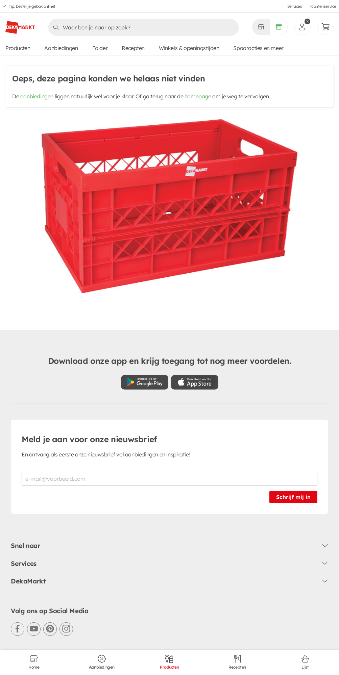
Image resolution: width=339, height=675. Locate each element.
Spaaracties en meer (258, 48)
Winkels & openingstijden (189, 48)
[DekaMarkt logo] (20, 25)
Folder (100, 48)
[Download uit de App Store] (194, 382)
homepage (198, 96)
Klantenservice (323, 6)
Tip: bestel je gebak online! (32, 6)
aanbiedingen (36, 96)
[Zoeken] (141, 27)
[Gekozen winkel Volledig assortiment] (261, 27)
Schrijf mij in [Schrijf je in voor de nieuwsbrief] (293, 497)
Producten (17, 48)
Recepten (133, 48)
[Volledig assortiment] (279, 27)
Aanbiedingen (61, 48)
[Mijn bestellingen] (325, 27)
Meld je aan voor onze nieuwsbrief (89, 439)
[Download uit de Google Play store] (144, 382)
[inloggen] (302, 27)
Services (294, 6)
